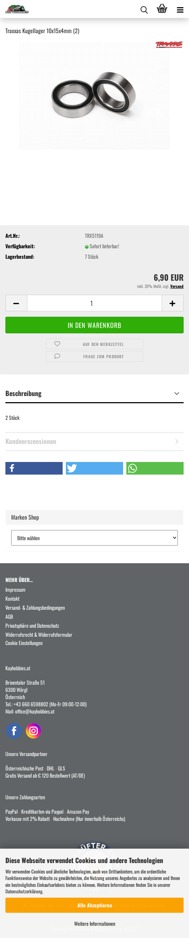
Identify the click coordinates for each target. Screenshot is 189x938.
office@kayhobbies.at (34, 711)
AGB (9, 616)
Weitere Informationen (94, 923)
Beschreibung (23, 393)
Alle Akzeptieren (94, 905)
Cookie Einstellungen (23, 642)
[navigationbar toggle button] (180, 9)
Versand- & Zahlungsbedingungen (35, 607)
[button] (16, 303)
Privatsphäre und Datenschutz (32, 625)
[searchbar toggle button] (144, 9)
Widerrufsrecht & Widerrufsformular (38, 634)
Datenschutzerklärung (23, 891)
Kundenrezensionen (30, 441)
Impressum (15, 589)
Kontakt (12, 598)
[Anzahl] (94, 303)
